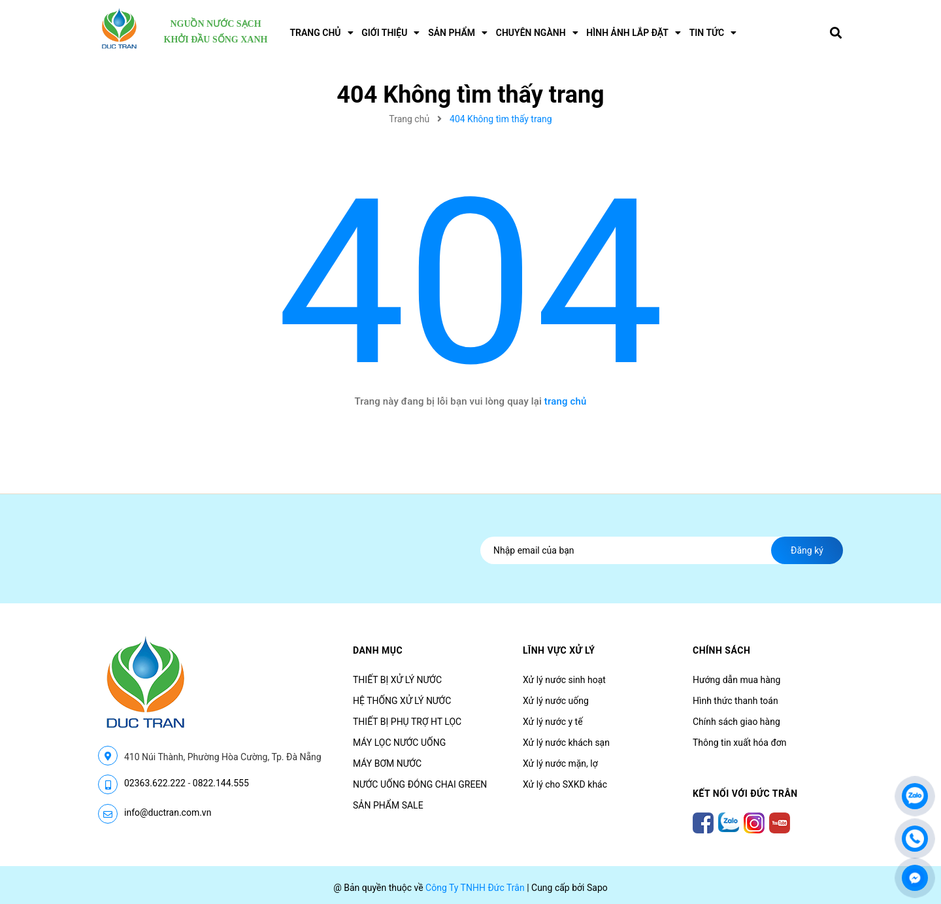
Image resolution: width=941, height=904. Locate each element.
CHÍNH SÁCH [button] (721, 650)
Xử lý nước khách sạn (566, 742)
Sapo (597, 887)
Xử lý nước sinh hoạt (564, 680)
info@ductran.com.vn (167, 812)
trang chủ (565, 401)
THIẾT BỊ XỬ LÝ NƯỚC (397, 680)
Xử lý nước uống (556, 700)
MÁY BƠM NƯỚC (387, 763)
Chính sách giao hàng (736, 721)
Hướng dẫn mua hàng (736, 680)
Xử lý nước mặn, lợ (560, 763)
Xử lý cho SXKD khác (565, 784)
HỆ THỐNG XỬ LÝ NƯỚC (402, 700)
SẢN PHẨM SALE (388, 805)
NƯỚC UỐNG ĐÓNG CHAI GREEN (420, 784)
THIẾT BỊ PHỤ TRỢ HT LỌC (407, 721)
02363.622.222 (155, 783)
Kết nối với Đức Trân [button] (745, 793)
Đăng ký (807, 550)
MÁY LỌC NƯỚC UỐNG (399, 742)
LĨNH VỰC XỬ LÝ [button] (559, 650)
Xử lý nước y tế (553, 721)
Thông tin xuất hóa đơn (740, 742)
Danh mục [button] (378, 650)
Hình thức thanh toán (735, 700)
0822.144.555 (221, 783)
